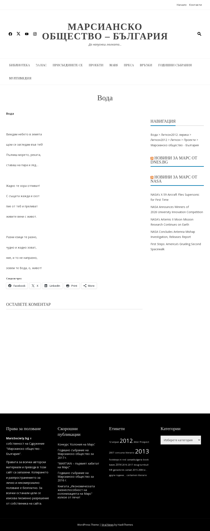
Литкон (175, 140)
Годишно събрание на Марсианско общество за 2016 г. (76, 476)
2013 (142, 451)
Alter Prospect (141, 442)
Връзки (146, 65)
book (146, 459)
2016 (124, 464)
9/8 (110, 469)
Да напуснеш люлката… (105, 44)
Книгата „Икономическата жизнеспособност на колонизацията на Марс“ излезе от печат (76, 491)
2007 (111, 452)
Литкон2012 (159, 140)
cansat (128, 469)
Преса (129, 65)
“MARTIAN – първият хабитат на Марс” (78, 465)
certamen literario (137, 475)
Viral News (108, 524)
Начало (182, 5)
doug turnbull (141, 464)
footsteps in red (117, 459)
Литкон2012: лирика (175, 135)
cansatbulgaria (134, 459)
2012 (126, 440)
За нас (41, 65)
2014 (118, 464)
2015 (135, 469)
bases (112, 464)
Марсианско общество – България (105, 31)
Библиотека (19, 65)
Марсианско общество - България (175, 145)
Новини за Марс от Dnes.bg (174, 160)
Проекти (96, 65)
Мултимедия (20, 78)
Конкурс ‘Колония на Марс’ (76, 444)
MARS (114, 65)
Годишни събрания (175, 65)
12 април (114, 442)
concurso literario (124, 452)
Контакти (195, 5)
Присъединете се (68, 65)
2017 (130, 464)
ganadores (118, 469)
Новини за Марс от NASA (174, 179)
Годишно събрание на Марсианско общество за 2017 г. (76, 453)
